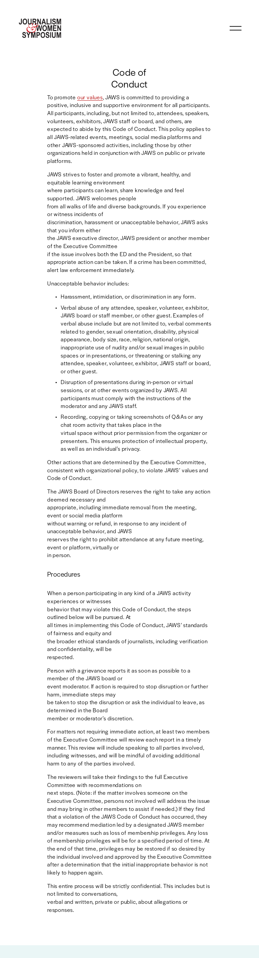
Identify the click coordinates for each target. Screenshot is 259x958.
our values (90, 97)
